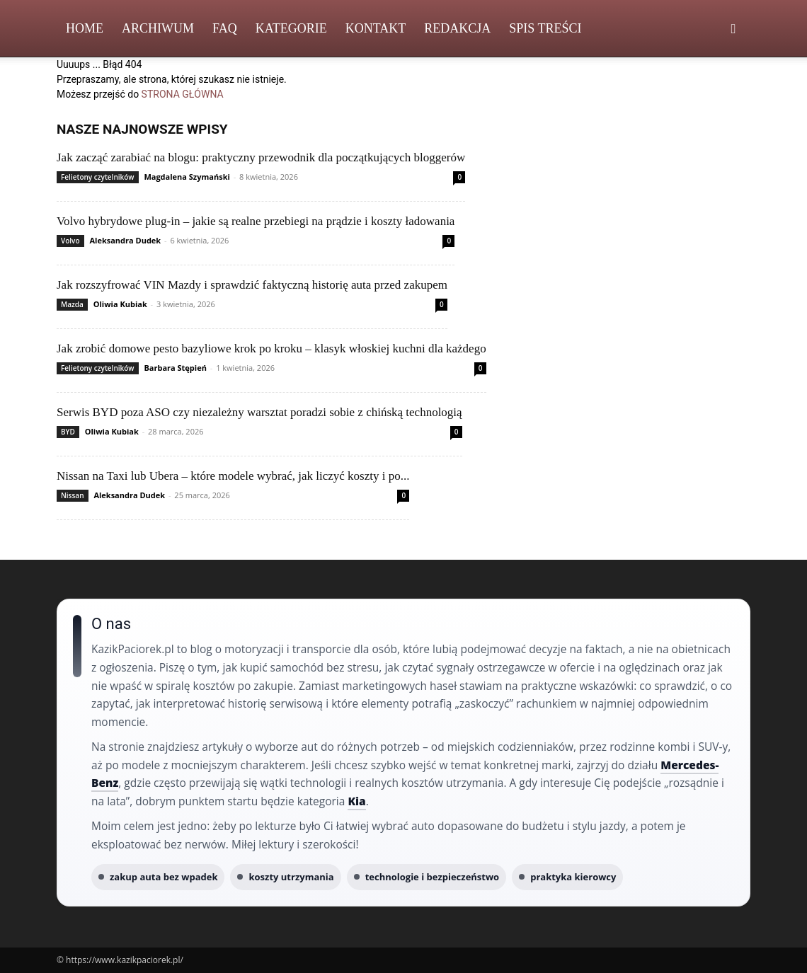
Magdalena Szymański (186, 176)
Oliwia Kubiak (120, 304)
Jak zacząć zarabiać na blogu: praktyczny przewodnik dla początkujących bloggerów (261, 157)
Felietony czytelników (97, 177)
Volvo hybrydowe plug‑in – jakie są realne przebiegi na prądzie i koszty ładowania (255, 221)
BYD (68, 432)
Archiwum (158, 28)
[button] (733, 29)
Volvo (70, 241)
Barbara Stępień (175, 367)
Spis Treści (545, 28)
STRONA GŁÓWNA (183, 94)
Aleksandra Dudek (125, 240)
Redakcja (457, 28)
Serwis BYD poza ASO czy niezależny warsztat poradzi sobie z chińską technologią (259, 412)
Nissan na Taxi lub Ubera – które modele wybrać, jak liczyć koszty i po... (233, 476)
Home (84, 28)
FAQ (224, 28)
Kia (356, 801)
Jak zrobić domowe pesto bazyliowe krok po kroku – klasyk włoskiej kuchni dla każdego (271, 348)
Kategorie (291, 28)
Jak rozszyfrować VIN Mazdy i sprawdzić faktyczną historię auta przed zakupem (252, 285)
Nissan (72, 495)
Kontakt (375, 28)
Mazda (72, 304)
